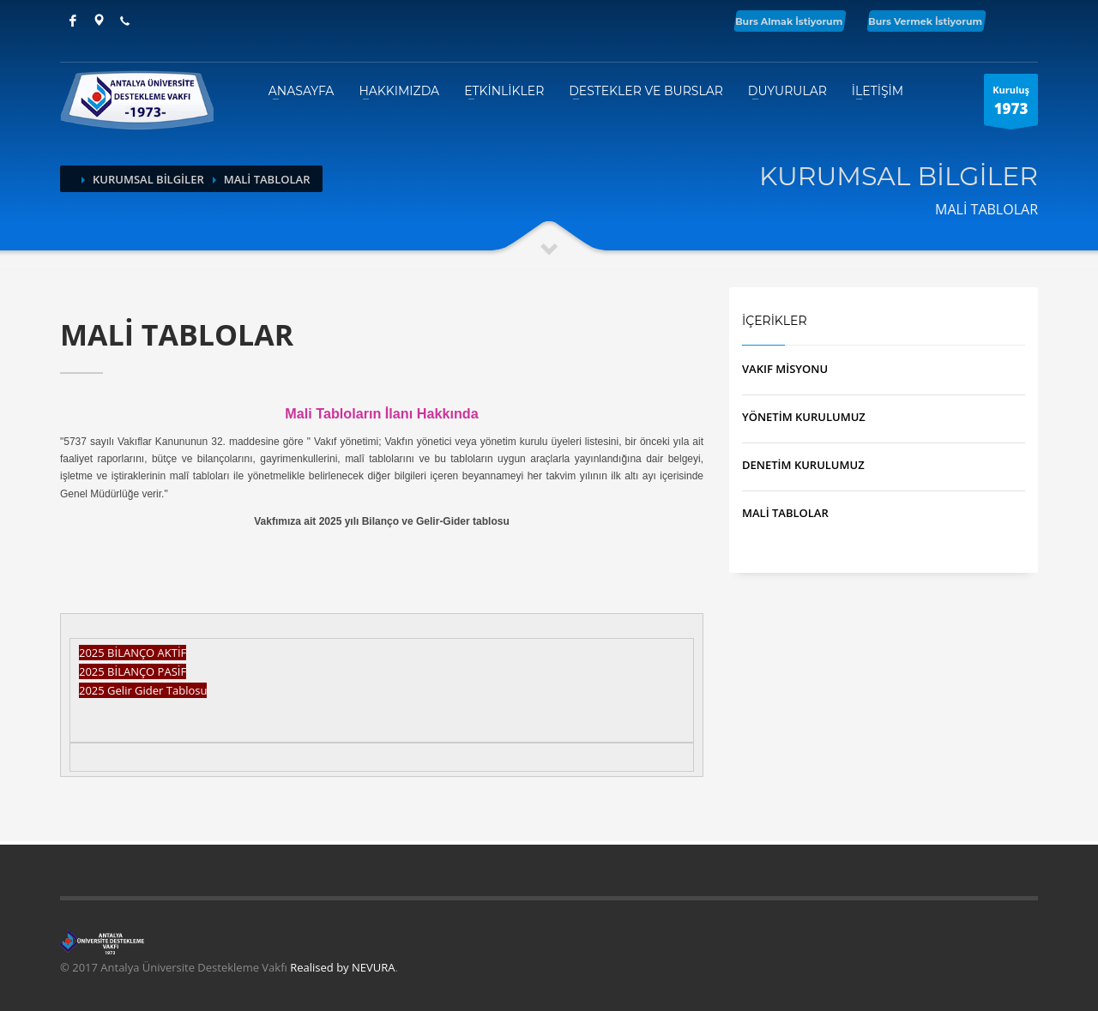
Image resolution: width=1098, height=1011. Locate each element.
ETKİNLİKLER (504, 91)
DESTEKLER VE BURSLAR (646, 91)
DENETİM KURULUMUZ (803, 464)
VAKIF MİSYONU (785, 368)
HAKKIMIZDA (399, 91)
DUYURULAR (787, 91)
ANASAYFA (301, 91)
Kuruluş (1011, 104)
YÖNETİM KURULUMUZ (804, 416)
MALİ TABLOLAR (785, 513)
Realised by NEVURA (342, 967)
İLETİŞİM (877, 91)
